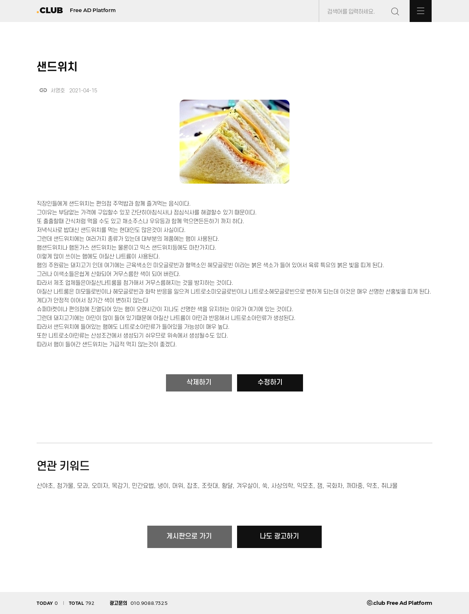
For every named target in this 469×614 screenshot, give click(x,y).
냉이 (163, 486)
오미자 (100, 486)
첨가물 (65, 486)
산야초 (45, 486)
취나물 (389, 486)
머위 (177, 486)
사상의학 (282, 486)
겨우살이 (247, 486)
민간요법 (143, 486)
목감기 (120, 486)
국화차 (334, 486)
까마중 (354, 486)
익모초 (305, 486)
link (43, 90)
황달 (227, 486)
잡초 (192, 486)
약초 (371, 486)
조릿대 (210, 486)
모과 (82, 486)
